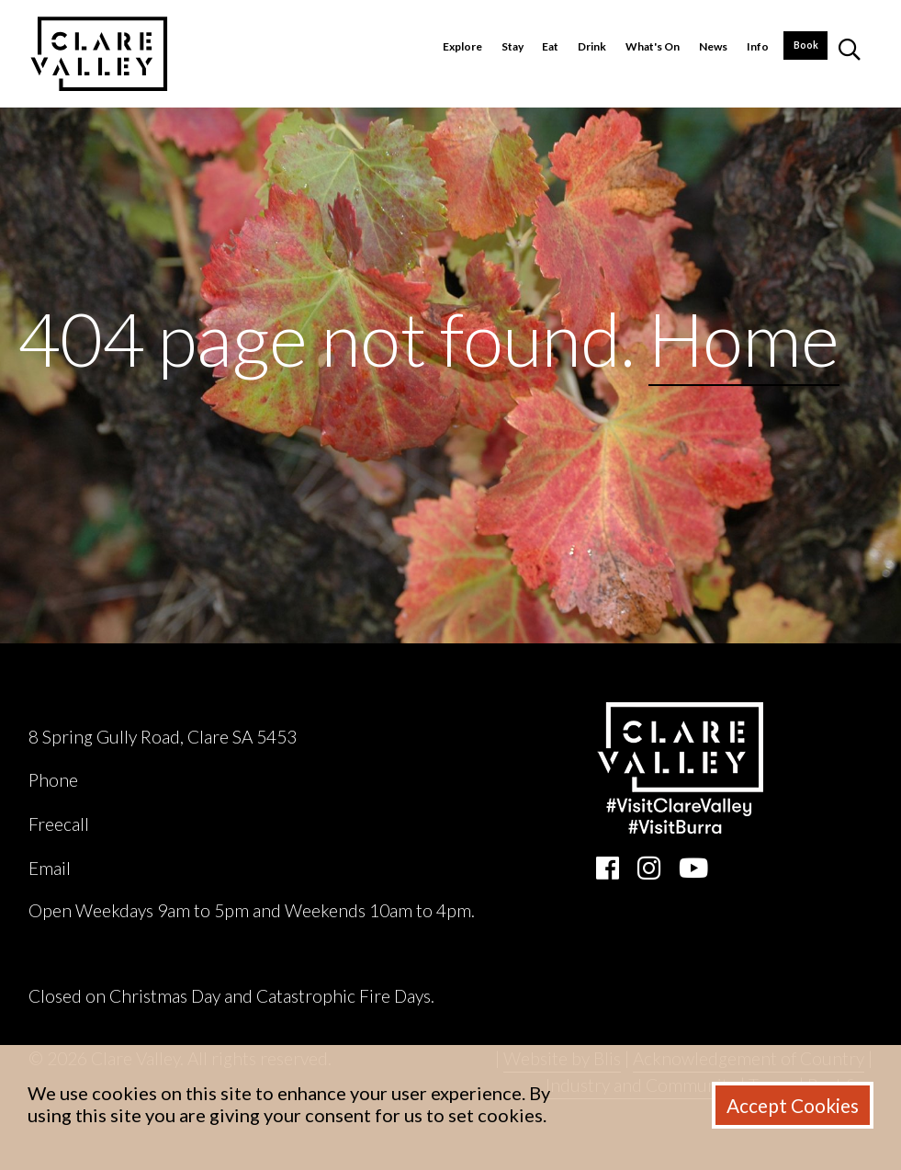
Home (743, 338)
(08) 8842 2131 (141, 779)
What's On (652, 46)
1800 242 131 (147, 824)
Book (806, 45)
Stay (512, 46)
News (713, 46)
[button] (850, 54)
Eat (550, 46)
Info (758, 46)
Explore (462, 46)
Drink (592, 46)
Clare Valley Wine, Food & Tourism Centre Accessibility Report (267, 953)
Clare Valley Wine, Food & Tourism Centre (193, 701)
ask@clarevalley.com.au (163, 868)
